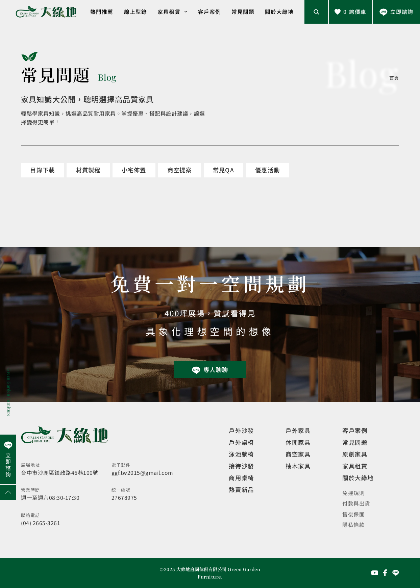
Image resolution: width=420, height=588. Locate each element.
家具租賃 (172, 11)
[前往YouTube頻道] (374, 572)
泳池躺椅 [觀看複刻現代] (241, 454)
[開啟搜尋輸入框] (316, 12)
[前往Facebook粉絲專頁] (385, 572)
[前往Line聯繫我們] (396, 12)
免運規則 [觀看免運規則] (353, 493)
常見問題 (242, 12)
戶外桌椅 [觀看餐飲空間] (241, 442)
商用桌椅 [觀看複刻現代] (241, 477)
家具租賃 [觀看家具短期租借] (354, 466)
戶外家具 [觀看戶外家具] (298, 430)
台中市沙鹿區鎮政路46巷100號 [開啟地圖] (59, 472)
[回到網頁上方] (8, 492)
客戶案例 (209, 12)
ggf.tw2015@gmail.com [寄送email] (142, 472)
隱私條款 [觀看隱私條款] (353, 525)
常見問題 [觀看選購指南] (354, 442)
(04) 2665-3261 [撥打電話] (40, 523)
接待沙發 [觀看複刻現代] (241, 466)
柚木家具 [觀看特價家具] (298, 466)
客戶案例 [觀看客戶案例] (354, 430)
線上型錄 (135, 12)
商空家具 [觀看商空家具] (298, 454)
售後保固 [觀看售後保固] (353, 514)
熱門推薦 (101, 12)
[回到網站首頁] (46, 11)
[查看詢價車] (350, 12)
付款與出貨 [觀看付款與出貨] (356, 503)
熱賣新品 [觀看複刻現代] (241, 489)
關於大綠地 (279, 12)
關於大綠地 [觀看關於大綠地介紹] (358, 477)
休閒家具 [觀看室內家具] (298, 442)
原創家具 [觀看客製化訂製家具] (354, 454)
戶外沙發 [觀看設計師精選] (241, 430)
